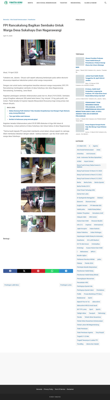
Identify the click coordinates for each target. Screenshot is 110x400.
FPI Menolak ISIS (95, 205)
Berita (79, 182)
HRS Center (93, 217)
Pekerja (79, 263)
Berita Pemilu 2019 (83, 186)
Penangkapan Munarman (85, 278)
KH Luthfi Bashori (93, 240)
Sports (98, 309)
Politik (79, 294)
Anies (98, 150)
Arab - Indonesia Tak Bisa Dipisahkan (89, 157)
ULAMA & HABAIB (90, 3)
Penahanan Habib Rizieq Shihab (87, 275)
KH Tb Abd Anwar (83, 244)
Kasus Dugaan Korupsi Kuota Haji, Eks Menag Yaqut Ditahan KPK (95, 127)
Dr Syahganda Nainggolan (86, 198)
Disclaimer (70, 389)
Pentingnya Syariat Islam (85, 290)
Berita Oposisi (99, 182)
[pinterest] (38, 271)
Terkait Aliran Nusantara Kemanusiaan (90, 321)
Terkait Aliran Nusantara (93, 317)
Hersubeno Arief (97, 213)
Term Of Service (60, 389)
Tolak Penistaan (82, 328)
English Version (82, 205)
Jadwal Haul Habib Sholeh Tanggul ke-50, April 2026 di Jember (94, 78)
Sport (91, 309)
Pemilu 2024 (89, 263)
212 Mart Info (81, 146)
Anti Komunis (90, 154)
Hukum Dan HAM (83, 221)
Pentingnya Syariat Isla (84, 286)
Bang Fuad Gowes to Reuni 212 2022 (89, 174)
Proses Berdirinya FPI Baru (93, 294)
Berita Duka (88, 182)
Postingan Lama (65, 285)
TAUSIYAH (63, 3)
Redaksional (81, 298)
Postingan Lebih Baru (12, 285)
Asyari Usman (88, 161)
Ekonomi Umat (90, 201)
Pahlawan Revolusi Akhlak (86, 259)
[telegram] (66, 271)
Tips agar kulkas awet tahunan (19, 116)
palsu (99, 259)
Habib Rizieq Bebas (94, 209)
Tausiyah (92, 313)
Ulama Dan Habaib (92, 344)
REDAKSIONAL (76, 3)
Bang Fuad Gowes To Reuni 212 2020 (89, 171)
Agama (95, 146)
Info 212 (80, 225)
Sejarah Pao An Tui (83, 302)
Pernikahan (100, 290)
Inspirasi (88, 225)
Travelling (80, 344)
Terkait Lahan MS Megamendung (88, 325)
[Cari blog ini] (105, 3)
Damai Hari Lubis (82, 194)
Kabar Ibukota (94, 228)
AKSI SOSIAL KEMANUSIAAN (46, 3)
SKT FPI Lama (81, 309)
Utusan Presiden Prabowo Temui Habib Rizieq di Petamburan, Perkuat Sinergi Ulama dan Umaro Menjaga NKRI (90, 62)
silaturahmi (96, 302)
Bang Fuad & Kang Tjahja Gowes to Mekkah (89, 166)
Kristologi (80, 248)
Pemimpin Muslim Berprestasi (87, 267)
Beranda (39, 389)
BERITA (30, 3)
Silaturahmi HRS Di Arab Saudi (87, 305)
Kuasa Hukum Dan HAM (94, 248)
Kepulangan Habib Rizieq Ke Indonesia (90, 236)
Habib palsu (81, 209)
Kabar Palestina (82, 232)
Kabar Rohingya (96, 232)
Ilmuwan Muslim (96, 221)
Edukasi (100, 198)
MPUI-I (93, 251)
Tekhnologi (101, 313)
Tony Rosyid (100, 332)
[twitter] (24, 271)
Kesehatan (80, 240)
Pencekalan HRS (82, 282)
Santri (90, 298)
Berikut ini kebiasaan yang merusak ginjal (23, 119)
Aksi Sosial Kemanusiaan (85, 150)
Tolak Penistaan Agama (85, 332)
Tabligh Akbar (81, 313)
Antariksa (80, 154)
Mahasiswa (84, 251)
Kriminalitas (96, 244)
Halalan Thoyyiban (83, 213)
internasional (98, 225)
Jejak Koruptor (82, 228)
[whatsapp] (52, 271)
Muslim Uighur (82, 255)
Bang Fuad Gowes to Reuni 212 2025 (89, 178)
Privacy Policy (48, 389)
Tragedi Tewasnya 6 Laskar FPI (87, 340)
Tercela (79, 317)
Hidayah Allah (81, 217)
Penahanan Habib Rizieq (85, 271)
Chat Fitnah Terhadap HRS (86, 190)
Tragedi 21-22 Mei (83, 336)
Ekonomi (80, 201)
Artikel (79, 161)
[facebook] (10, 271)
